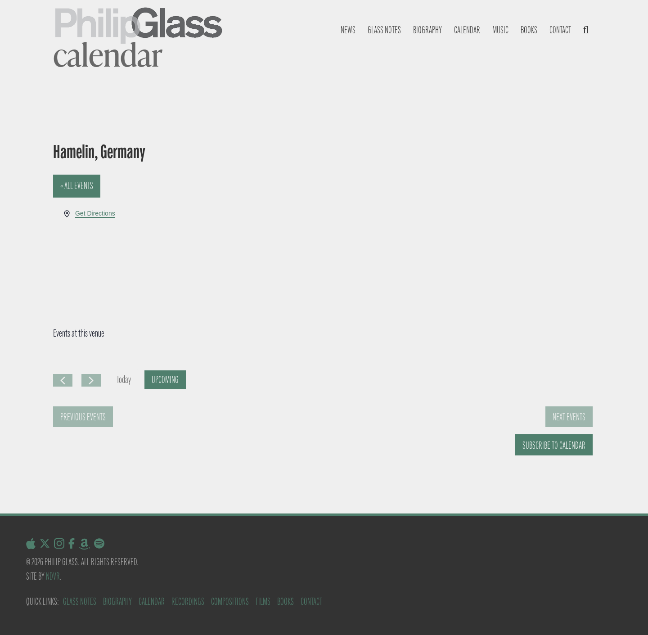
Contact (560, 30)
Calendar (467, 30)
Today (124, 379)
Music (500, 30)
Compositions (230, 601)
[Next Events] (91, 380)
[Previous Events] (62, 380)
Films (263, 601)
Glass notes (384, 30)
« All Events (76, 185)
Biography (427, 30)
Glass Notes (79, 601)
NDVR (53, 576)
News (348, 30)
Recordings (187, 601)
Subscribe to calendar (553, 445)
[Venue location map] (458, 242)
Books (529, 30)
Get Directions (95, 213)
